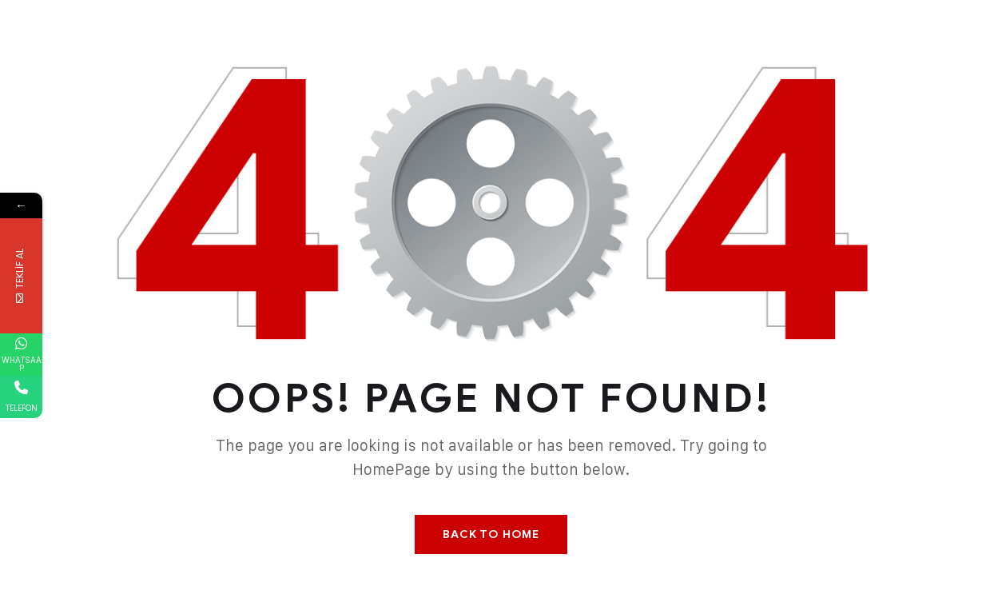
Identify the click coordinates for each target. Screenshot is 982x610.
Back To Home (491, 534)
